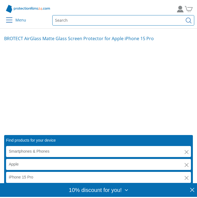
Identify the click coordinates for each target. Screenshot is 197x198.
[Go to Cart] (191, 9)
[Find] (189, 20)
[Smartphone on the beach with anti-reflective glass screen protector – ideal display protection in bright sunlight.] (98, 88)
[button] (186, 152)
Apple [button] (14, 164)
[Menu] (6, 16)
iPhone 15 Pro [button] (21, 177)
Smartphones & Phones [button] (29, 151)
